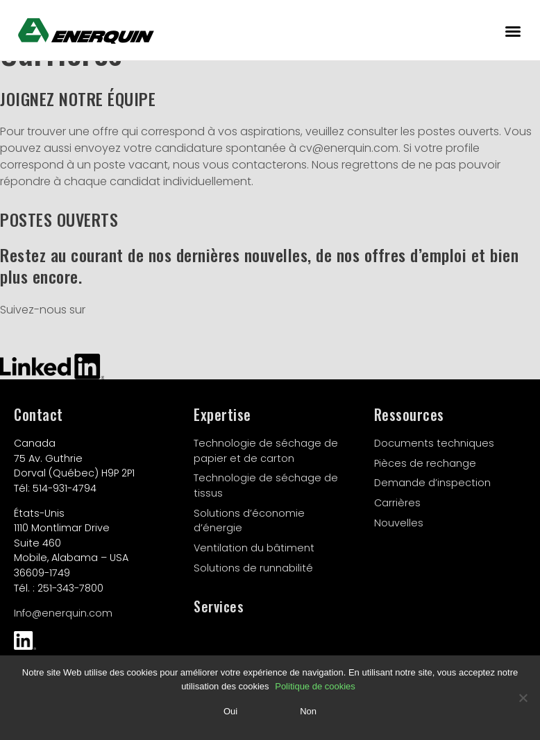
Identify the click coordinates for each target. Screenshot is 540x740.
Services (219, 606)
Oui (230, 711)
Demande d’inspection (432, 483)
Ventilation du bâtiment (254, 548)
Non (308, 711)
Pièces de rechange (425, 463)
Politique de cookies (315, 686)
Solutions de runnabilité (253, 568)
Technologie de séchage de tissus (266, 485)
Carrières (397, 503)
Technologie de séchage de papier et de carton (266, 450)
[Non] (523, 698)
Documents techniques (434, 443)
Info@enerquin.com (63, 613)
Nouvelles (398, 523)
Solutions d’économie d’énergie (249, 520)
